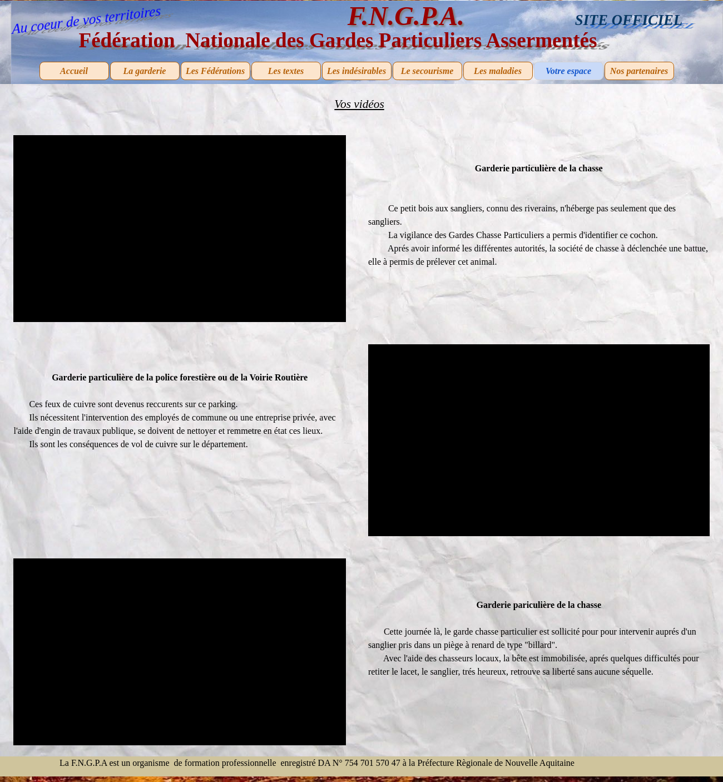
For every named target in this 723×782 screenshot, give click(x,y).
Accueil (74, 71)
